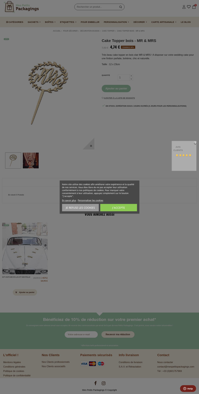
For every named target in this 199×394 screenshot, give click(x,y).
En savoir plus (69, 200)
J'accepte (118, 207)
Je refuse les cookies (80, 207)
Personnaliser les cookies (90, 200)
